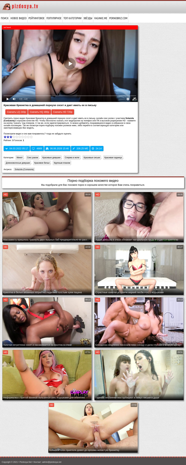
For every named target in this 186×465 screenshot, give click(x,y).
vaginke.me (100, 18)
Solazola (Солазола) (24, 169)
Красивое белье (42, 163)
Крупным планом (62, 163)
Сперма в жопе (72, 157)
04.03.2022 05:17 (16, 148)
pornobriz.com (118, 18)
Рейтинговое (36, 18)
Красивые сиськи (92, 157)
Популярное (54, 18)
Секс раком (32, 157)
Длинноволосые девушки (18, 163)
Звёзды (87, 18)
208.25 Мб (80, 148)
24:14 (97, 148)
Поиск (5, 18)
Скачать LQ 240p (16, 112)
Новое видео (19, 18)
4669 (37, 148)
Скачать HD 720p (62, 112)
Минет (20, 157)
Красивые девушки (51, 157)
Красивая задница (113, 157)
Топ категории (72, 18)
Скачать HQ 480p (39, 112)
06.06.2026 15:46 (57, 148)
